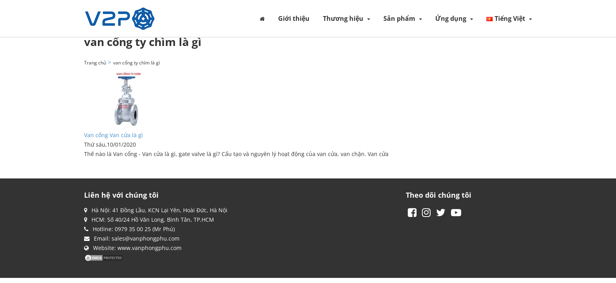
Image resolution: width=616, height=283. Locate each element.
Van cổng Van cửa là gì (113, 135)
